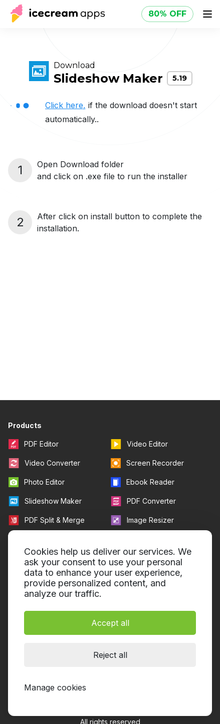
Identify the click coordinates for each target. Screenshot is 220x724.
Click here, (65, 105)
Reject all (110, 655)
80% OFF (167, 14)
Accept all (110, 623)
